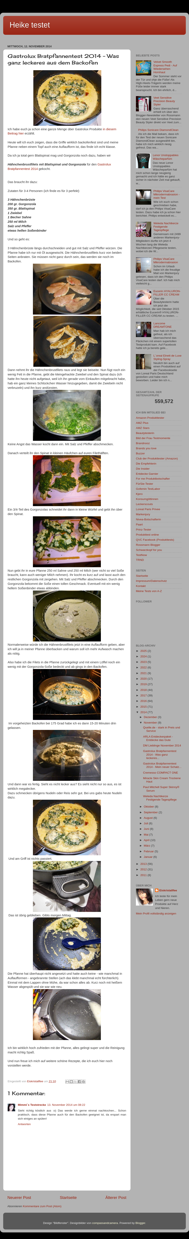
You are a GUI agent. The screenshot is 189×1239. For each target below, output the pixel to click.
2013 (144, 863)
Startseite (68, 1197)
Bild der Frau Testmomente (153, 438)
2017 (144, 695)
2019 (144, 684)
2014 (144, 712)
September (151, 812)
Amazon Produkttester (150, 417)
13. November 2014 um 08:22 (66, 1104)
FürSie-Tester (144, 483)
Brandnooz (143, 443)
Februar (149, 851)
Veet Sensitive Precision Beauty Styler (164, 101)
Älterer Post (115, 1197)
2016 (144, 701)
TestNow (141, 555)
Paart (139, 524)
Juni (147, 828)
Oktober (149, 806)
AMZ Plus (142, 422)
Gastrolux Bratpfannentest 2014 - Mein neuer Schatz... (162, 765)
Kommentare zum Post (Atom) (42, 1206)
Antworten (24, 1124)
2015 (144, 706)
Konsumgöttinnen (147, 499)
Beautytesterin (145, 433)
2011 (144, 875)
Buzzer (140, 453)
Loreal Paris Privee (148, 509)
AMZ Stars (143, 428)
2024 (144, 656)
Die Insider (143, 468)
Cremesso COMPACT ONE (160, 772)
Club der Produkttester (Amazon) (157, 458)
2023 (144, 662)
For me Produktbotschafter (153, 478)
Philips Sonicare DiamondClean (158, 130)
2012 (144, 869)
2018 (144, 690)
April (147, 840)
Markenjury (143, 514)
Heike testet (30, 25)
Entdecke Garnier (147, 473)
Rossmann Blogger (148, 544)
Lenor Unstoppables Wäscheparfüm (165, 157)
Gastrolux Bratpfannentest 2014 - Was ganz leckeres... (159, 754)
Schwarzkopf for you (149, 550)
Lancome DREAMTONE (162, 325)
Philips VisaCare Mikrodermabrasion (165, 260)
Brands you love (146, 448)
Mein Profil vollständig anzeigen (156, 913)
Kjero (139, 494)
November (151, 722)
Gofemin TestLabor (148, 488)
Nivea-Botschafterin (148, 519)
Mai (146, 834)
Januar (148, 856)
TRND (140, 559)
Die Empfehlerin (146, 463)
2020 (144, 678)
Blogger (140, 1223)
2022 (144, 667)
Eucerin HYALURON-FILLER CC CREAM (167, 293)
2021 (144, 673)
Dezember (151, 717)
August (149, 817)
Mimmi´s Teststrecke (32, 1104)
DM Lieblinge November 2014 (162, 745)
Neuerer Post (19, 1197)
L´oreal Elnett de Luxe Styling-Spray (167, 357)
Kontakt (141, 586)
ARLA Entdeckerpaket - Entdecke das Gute (158, 738)
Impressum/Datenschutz (151, 580)
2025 (144, 650)
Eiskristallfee (168, 890)
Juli (146, 823)
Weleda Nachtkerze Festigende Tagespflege (165, 227)
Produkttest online (147, 534)
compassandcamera (105, 1223)
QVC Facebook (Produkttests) (155, 539)
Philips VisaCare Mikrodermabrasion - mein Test (166, 194)
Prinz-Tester (143, 529)
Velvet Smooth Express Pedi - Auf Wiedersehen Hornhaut (165, 67)
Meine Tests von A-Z (149, 591)
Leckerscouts (144, 504)
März (147, 845)
